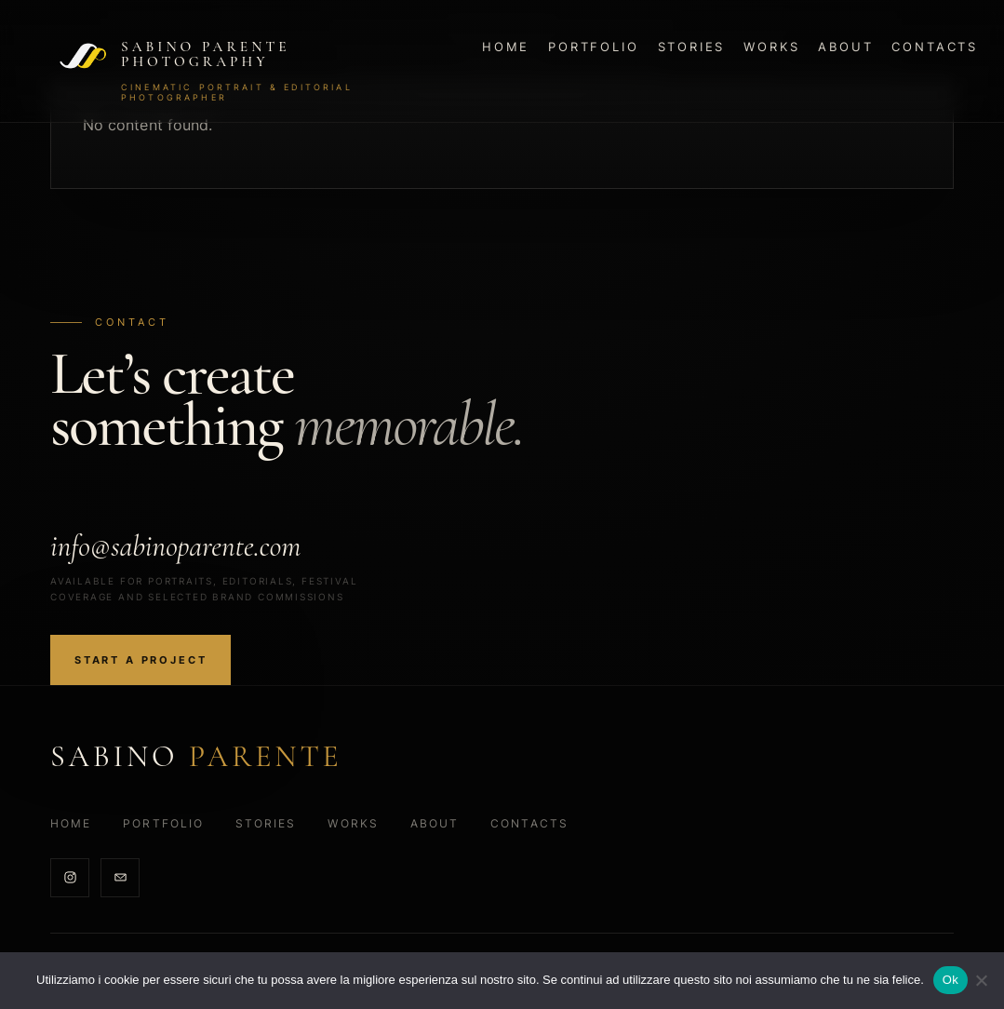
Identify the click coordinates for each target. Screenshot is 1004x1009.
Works (771, 47)
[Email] (120, 877)
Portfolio (593, 47)
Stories (692, 47)
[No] (980, 980)
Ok (950, 980)
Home (505, 47)
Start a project (140, 659)
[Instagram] (69, 877)
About (845, 47)
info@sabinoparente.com (175, 546)
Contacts (934, 47)
